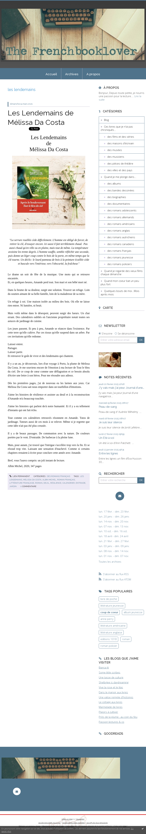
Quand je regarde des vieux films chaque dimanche (122, 272)
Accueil (51, 74)
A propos (93, 74)
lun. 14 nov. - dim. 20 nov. (114, 521)
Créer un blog (67, 819)
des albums (114, 183)
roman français (66, 479)
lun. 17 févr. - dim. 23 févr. (114, 511)
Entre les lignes (108, 453)
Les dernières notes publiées (73, 823)
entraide (80, 483)
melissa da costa (32, 479)
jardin (13, 486)
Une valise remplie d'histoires (116, 697)
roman (38, 483)
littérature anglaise (111, 632)
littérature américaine (113, 625)
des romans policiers (119, 264)
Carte (108, 308)
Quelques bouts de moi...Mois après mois (120, 292)
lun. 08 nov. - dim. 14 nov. (114, 551)
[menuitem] (51, 73)
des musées (114, 150)
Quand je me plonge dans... (120, 177)
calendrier (68, 483)
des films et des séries (120, 136)
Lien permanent (19, 476)
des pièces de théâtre (120, 163)
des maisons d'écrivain (120, 143)
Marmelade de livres (110, 707)
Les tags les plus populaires (97, 823)
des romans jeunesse (120, 257)
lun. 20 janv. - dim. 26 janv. (114, 516)
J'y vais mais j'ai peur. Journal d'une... (121, 387)
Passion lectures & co (111, 722)
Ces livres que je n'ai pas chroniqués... (117, 128)
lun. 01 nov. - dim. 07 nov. (114, 556)
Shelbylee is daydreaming (113, 682)
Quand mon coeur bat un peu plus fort (120, 282)
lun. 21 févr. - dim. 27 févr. (114, 541)
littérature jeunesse (112, 605)
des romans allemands (120, 217)
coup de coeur (109, 612)
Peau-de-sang (108, 406)
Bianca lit (104, 667)
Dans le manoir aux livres (113, 692)
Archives (71, 74)
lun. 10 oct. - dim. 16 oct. (113, 531)
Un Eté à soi (106, 437)
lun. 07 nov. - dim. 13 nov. (114, 526)
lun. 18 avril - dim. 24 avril (113, 536)
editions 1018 (108, 639)
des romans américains (121, 224)
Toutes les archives (110, 561)
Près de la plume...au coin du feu (118, 717)
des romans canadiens (120, 244)
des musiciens (115, 156)
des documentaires (118, 203)
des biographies (116, 197)
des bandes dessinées (120, 190)
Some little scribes (109, 672)
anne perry (106, 619)
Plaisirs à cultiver (108, 712)
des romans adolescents (121, 210)
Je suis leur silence (110, 422)
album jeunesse (133, 612)
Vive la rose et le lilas (111, 687)
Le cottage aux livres (110, 702)
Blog (106, 120)
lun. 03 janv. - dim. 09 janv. (114, 546)
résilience (55, 483)
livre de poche (108, 599)
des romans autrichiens (121, 237)
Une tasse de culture (111, 677)
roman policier (108, 645)
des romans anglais (118, 230)
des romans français (58, 476)
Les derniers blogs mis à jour (49, 823)
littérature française (21, 483)
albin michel (49, 479)
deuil (46, 483)
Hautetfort (80, 819)
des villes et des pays (119, 170)
